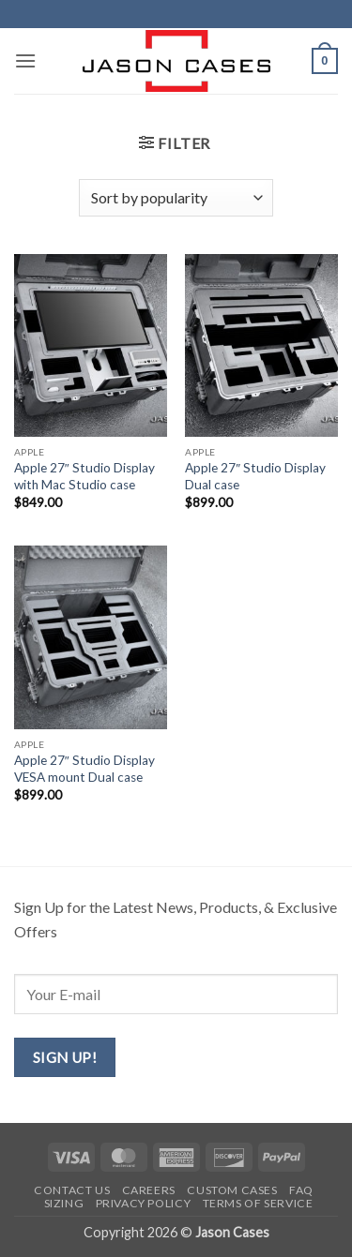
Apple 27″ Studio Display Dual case (255, 476)
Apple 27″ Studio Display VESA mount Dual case (84, 769)
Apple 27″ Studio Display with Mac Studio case (84, 476)
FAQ (301, 1190)
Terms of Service (258, 1203)
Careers (149, 1190)
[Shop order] (175, 198)
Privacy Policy (143, 1203)
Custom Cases (232, 1190)
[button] (25, 60)
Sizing (64, 1203)
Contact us (72, 1190)
